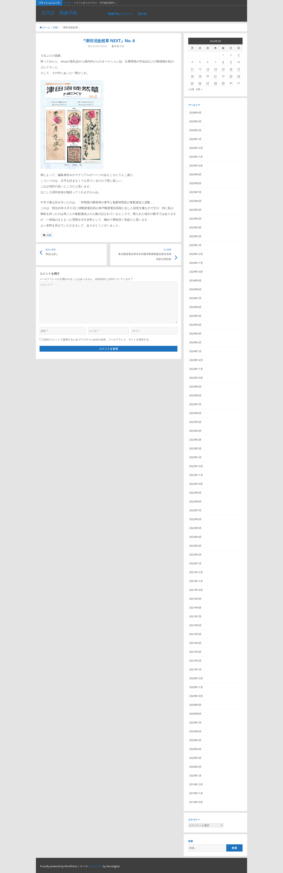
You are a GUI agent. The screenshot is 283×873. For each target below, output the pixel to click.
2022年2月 (195, 554)
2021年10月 (196, 590)
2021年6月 (195, 625)
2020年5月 (195, 740)
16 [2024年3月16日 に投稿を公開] (230, 69)
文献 (55, 27)
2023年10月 (196, 377)
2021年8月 (195, 607)
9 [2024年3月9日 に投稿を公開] (231, 62)
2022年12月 (196, 466)
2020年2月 (195, 766)
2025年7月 (195, 192)
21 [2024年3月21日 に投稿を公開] (215, 76)
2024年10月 (196, 271)
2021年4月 (195, 643)
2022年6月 (195, 519)
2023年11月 (196, 369)
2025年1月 (195, 245)
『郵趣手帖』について (119, 14)
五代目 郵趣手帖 (59, 13)
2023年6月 (195, 413)
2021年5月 (195, 634)
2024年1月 (195, 351)
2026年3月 (195, 121)
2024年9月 (195, 280)
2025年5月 (195, 209)
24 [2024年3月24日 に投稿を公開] (238, 76)
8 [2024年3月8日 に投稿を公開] (223, 62)
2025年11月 (196, 156)
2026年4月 (195, 112)
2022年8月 (195, 501)
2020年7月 (195, 722)
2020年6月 (195, 731)
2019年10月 (196, 802)
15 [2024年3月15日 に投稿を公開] (223, 69)
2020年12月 (196, 678)
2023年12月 (196, 360)
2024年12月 (196, 254)
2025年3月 (195, 227)
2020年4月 (195, 749)
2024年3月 (195, 333)
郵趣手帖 (119, 46)
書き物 (142, 14)
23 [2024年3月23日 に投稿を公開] (230, 76)
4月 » (199, 89)
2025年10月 (196, 165)
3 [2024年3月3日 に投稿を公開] (238, 55)
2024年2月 (195, 342)
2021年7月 (195, 616)
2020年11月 (196, 687)
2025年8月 (195, 183)
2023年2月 (195, 448)
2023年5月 (195, 422)
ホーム (45, 27)
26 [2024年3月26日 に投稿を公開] (200, 83)
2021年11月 (196, 581)
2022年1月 (195, 563)
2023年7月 (195, 404)
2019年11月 (196, 793)
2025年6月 (195, 201)
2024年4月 (195, 324)
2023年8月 (195, 395)
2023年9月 (195, 386)
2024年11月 (196, 262)
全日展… (67, 2)
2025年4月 (195, 218)
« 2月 (191, 89)
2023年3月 (195, 439)
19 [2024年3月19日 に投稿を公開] (200, 76)
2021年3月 (195, 651)
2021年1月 (195, 669)
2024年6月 (195, 307)
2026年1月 (195, 139)
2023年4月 (195, 430)
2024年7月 (195, 298)
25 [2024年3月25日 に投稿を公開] (192, 83)
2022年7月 (195, 510)
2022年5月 (195, 528)
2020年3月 (195, 758)
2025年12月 (196, 148)
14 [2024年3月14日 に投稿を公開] (215, 69)
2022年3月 (195, 545)
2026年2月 (195, 130)
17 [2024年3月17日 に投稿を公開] (238, 69)
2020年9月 (195, 704)
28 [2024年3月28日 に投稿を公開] (215, 83)
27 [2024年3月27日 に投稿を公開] (207, 83)
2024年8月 (195, 289)
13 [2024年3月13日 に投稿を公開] (207, 69)
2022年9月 (195, 492)
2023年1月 (195, 457)
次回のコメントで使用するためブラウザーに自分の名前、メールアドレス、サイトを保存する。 (97, 339)
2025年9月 (195, 174)
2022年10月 (196, 483)
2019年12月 (196, 784)
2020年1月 (195, 775)
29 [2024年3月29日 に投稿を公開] (223, 83)
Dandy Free (95, 866)
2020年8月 (195, 713)
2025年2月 (195, 236)
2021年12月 (196, 572)
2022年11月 (196, 475)
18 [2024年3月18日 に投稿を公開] (192, 76)
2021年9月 (195, 598)
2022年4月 (195, 537)
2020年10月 (196, 696)
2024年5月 (195, 316)
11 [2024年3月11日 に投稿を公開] (192, 69)
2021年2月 (195, 660)
